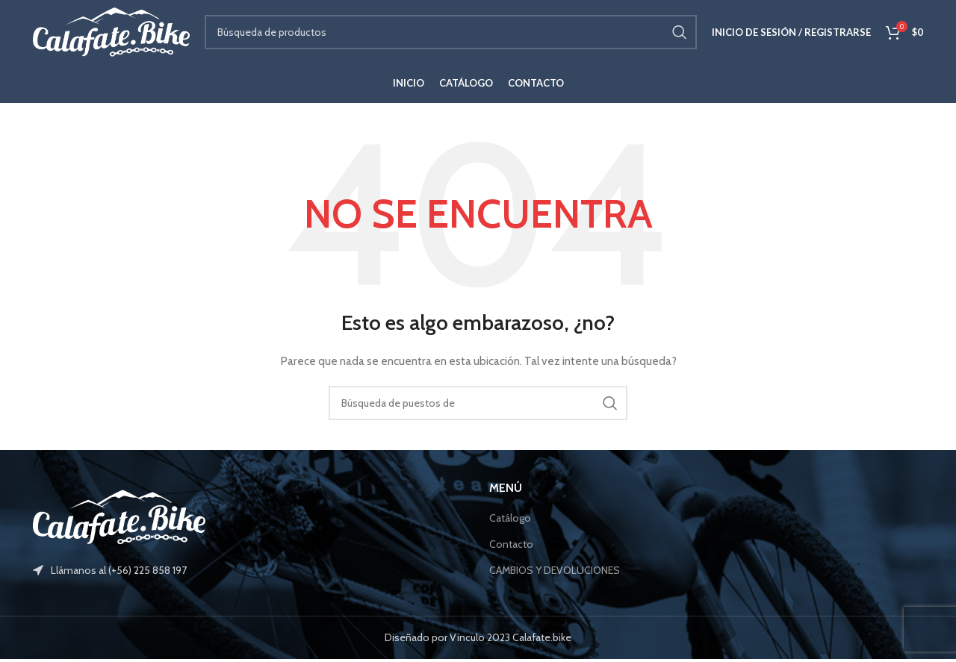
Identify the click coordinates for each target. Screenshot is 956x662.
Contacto (511, 547)
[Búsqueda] (451, 33)
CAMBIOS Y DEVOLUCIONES (554, 572)
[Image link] (119, 518)
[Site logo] (111, 32)
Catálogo (510, 521)
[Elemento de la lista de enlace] (250, 573)
